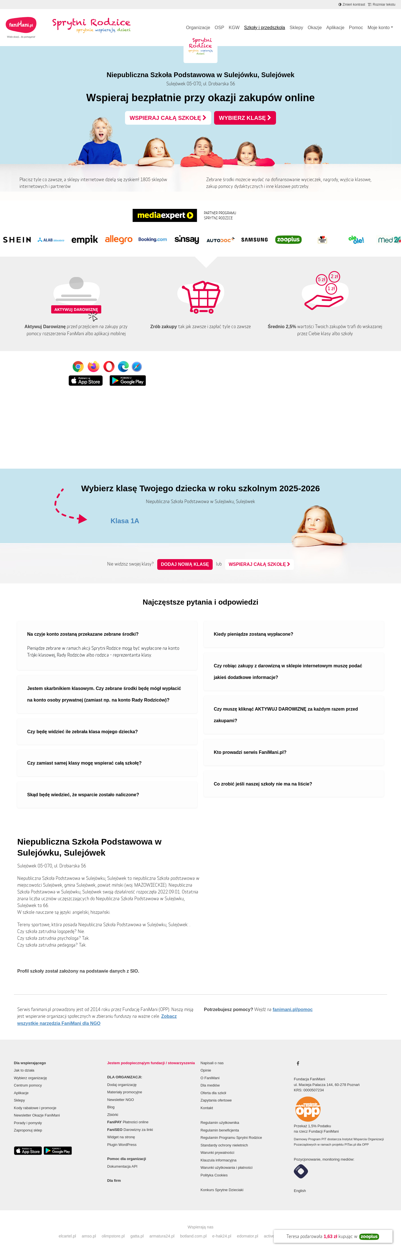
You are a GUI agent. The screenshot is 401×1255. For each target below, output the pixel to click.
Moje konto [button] (379, 27)
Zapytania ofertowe (216, 1100)
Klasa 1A (125, 521)
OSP (219, 27)
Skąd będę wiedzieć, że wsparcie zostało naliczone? (83, 794)
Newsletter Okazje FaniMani (37, 1115)
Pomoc (356, 27)
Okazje (315, 27)
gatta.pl (137, 1236)
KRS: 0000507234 (309, 1090)
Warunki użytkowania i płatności (226, 1167)
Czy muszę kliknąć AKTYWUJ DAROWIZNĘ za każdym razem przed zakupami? (286, 715)
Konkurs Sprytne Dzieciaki (221, 1190)
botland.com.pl (193, 1236)
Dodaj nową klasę (185, 564)
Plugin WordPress (122, 1145)
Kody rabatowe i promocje (35, 1108)
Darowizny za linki (130, 1130)
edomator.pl (247, 1236)
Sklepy (296, 27)
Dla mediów (210, 1085)
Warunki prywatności (217, 1152)
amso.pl (89, 1236)
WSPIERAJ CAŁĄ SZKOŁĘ (168, 118)
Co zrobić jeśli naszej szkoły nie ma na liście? (263, 784)
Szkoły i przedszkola (264, 27)
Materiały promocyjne (124, 1092)
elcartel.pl (67, 1236)
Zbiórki (112, 1115)
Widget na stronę (121, 1137)
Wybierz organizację (30, 1078)
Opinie (205, 1070)
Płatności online (127, 1122)
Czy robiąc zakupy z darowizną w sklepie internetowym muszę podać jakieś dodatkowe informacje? (288, 671)
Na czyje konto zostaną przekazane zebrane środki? (83, 634)
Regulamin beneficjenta (219, 1130)
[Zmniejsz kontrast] (352, 4)
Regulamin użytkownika (219, 1122)
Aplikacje (335, 27)
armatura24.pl (161, 1236)
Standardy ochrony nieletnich (224, 1145)
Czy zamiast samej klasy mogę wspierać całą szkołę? (84, 763)
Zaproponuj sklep (28, 1130)
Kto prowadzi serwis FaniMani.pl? (250, 752)
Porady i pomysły (28, 1123)
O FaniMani (209, 1078)
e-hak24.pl (221, 1236)
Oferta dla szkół (213, 1093)
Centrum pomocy (28, 1085)
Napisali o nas (212, 1063)
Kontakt (206, 1108)
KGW (234, 27)
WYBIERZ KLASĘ (245, 118)
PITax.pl (350, 1144)
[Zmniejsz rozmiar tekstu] (381, 4)
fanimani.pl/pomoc (292, 1009)
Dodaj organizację (122, 1085)
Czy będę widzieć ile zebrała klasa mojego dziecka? (82, 731)
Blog (111, 1107)
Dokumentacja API (122, 1166)
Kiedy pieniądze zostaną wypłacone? (253, 634)
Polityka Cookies (214, 1175)
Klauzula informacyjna (218, 1160)
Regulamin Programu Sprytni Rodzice (231, 1137)
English (300, 1191)
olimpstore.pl (113, 1236)
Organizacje (198, 27)
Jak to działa (24, 1070)
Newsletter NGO (120, 1100)
